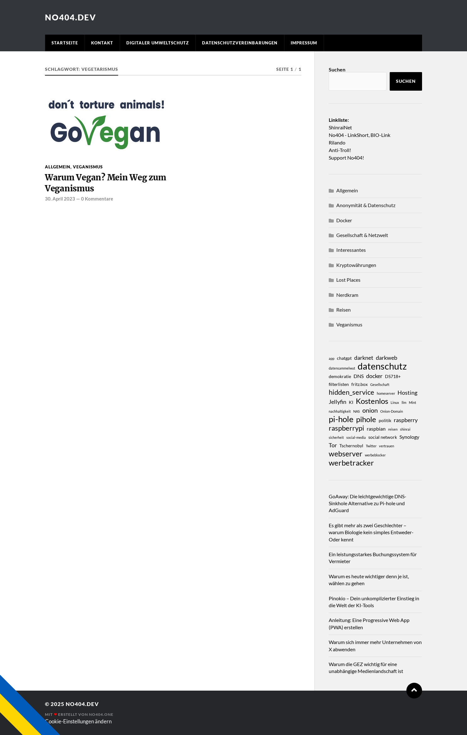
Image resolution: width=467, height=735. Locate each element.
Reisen (343, 310)
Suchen (337, 69)
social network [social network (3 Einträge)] (382, 437)
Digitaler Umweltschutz (157, 42)
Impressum (304, 42)
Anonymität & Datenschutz (365, 205)
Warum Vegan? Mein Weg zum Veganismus (105, 182)
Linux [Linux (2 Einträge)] (395, 402)
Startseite (65, 42)
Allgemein (57, 166)
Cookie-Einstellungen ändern (78, 721)
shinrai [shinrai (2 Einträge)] (405, 429)
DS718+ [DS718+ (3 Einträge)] (393, 376)
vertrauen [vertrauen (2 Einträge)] (386, 446)
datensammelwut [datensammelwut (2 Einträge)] (342, 368)
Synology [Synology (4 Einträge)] (409, 437)
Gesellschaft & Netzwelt (362, 235)
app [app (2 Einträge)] (331, 358)
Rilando (337, 142)
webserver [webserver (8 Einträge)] (345, 453)
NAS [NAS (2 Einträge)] (356, 411)
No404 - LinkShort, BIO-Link (359, 135)
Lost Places (348, 280)
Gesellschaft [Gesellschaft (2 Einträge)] (379, 384)
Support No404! (346, 158)
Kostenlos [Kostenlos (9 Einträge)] (372, 401)
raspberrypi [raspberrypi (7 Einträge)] (346, 428)
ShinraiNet (340, 127)
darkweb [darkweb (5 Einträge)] (386, 357)
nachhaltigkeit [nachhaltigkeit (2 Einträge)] (340, 411)
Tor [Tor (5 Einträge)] (333, 445)
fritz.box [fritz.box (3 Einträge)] (359, 384)
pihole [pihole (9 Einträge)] (366, 419)
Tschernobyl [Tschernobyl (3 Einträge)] (351, 445)
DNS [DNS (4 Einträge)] (359, 376)
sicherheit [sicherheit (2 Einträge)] (336, 437)
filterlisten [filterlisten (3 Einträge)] (339, 384)
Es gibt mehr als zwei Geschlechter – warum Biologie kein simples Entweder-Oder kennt (371, 532)
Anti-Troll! (340, 150)
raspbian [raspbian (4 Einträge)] (376, 429)
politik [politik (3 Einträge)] (385, 420)
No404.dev (70, 17)
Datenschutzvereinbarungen (239, 42)
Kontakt (102, 42)
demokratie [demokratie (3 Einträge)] (340, 376)
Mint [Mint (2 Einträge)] (412, 402)
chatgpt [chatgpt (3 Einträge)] (344, 358)
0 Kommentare (97, 198)
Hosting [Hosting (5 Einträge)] (407, 392)
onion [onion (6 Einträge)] (370, 410)
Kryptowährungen (356, 265)
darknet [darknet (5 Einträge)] (363, 357)
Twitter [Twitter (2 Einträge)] (371, 446)
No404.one (101, 714)
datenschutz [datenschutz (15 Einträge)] (382, 366)
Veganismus (88, 166)
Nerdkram (347, 295)
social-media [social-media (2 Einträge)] (356, 437)
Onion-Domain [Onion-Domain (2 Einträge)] (391, 411)
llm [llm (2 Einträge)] (404, 402)
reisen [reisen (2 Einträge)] (393, 429)
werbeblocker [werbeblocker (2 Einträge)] (375, 455)
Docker (344, 220)
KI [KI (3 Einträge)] (351, 402)
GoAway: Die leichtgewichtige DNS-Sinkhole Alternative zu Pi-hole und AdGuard (367, 503)
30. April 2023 (60, 198)
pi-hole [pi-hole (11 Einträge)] (341, 419)
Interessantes (351, 250)
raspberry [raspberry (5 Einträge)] (406, 419)
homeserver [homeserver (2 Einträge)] (386, 393)
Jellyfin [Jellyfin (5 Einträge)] (337, 401)
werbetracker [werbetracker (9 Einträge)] (351, 462)
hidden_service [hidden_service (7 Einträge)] (351, 392)
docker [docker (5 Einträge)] (374, 375)
